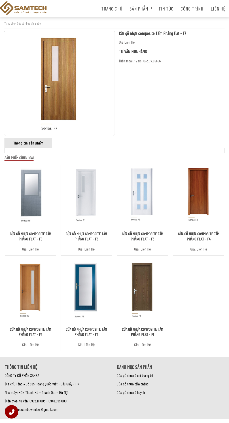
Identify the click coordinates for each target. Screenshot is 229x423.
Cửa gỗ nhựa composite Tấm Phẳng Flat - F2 (86, 336)
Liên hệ (218, 8)
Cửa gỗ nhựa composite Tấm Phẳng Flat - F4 (198, 238)
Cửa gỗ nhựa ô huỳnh (131, 396)
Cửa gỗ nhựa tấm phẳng (29, 23)
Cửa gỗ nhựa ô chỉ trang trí (135, 379)
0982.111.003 (37, 404)
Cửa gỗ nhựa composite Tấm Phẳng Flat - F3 (30, 336)
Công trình (192, 8)
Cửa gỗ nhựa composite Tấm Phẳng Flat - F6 (86, 238)
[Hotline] (11, 412)
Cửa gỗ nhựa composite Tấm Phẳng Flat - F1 (142, 336)
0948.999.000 (58, 404)
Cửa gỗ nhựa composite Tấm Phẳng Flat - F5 (142, 238)
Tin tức (166, 8)
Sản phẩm (138, 8)
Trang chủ (111, 8)
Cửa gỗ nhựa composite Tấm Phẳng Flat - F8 (30, 238)
